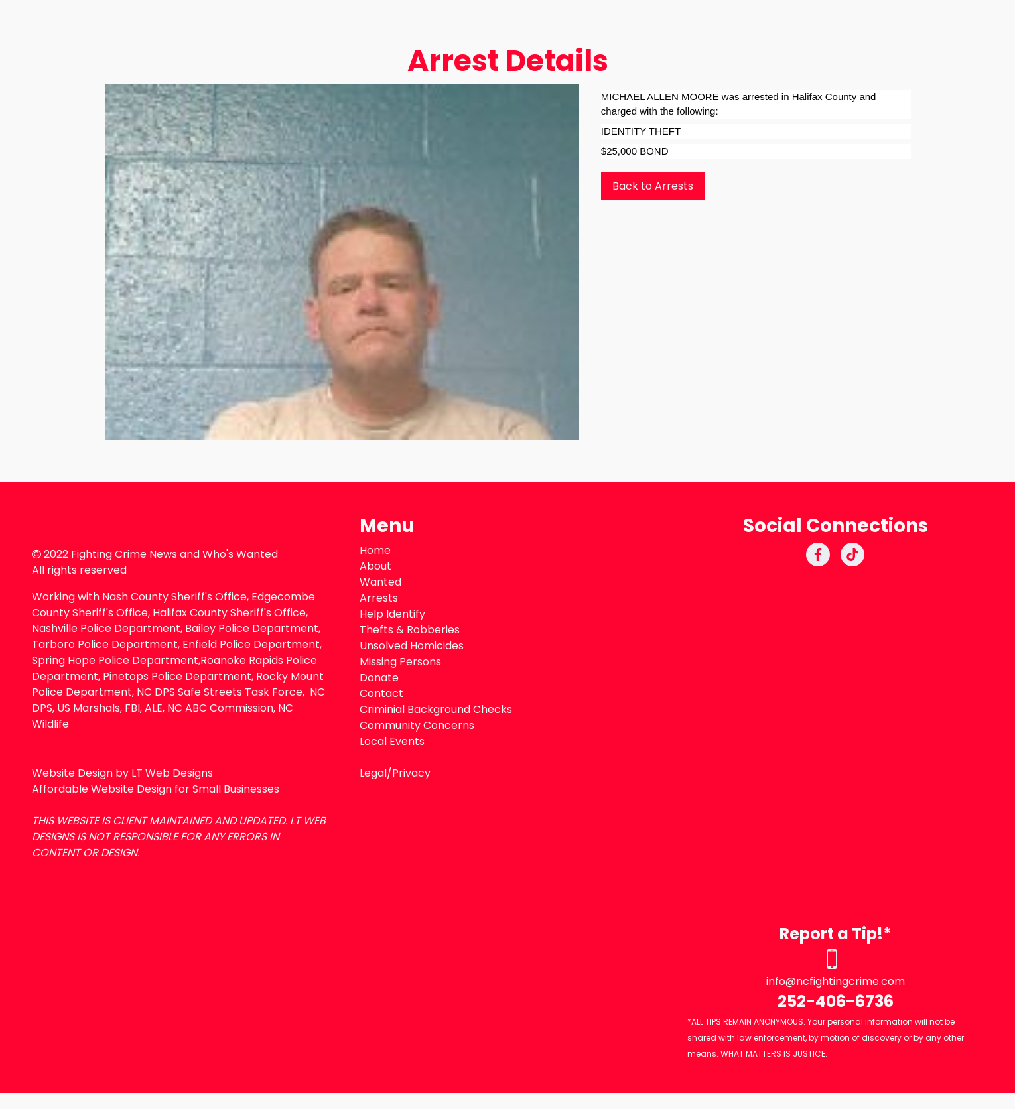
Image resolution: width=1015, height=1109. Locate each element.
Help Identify (392, 613)
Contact (381, 693)
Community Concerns (417, 725)
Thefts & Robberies (410, 629)
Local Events (392, 741)
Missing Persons (400, 661)
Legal (373, 773)
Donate (379, 677)
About (375, 566)
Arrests (379, 598)
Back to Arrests (652, 186)
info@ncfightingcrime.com (835, 981)
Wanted (380, 582)
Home (375, 550)
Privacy (411, 773)
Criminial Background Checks (436, 709)
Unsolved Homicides (412, 645)
